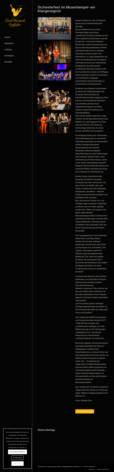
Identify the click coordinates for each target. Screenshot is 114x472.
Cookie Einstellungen (89, 466)
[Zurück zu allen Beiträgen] (84, 411)
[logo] (16, 16)
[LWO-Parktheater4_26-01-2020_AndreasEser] (54, 98)
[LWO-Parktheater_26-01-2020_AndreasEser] (54, 28)
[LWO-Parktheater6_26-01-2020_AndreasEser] (54, 75)
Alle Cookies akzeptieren (17, 452)
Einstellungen (17, 458)
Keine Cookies (17, 463)
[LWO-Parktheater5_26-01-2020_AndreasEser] (54, 122)
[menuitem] (16, 37)
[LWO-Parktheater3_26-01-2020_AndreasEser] (54, 52)
